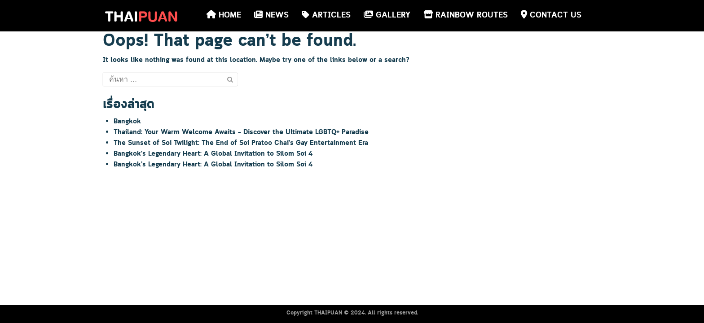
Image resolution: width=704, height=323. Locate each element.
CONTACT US (551, 15)
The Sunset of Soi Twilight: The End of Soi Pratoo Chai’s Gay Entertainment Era (241, 143)
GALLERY (387, 15)
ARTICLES (326, 15)
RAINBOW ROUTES (465, 15)
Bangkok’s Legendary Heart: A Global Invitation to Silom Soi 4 (213, 154)
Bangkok (127, 122)
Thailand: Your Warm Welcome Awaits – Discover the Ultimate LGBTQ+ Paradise (241, 132)
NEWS (271, 15)
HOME (224, 15)
